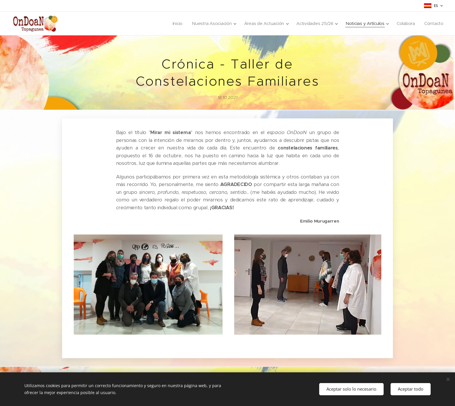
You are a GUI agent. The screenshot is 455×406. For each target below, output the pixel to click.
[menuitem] (172, 23)
